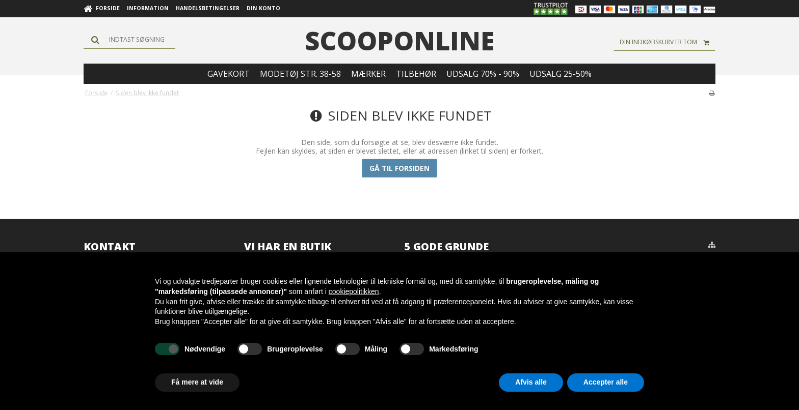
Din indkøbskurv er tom (667, 42)
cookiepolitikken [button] (354, 291)
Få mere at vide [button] (197, 382)
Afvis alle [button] (530, 382)
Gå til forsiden (399, 168)
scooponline (399, 40)
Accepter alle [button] (605, 382)
